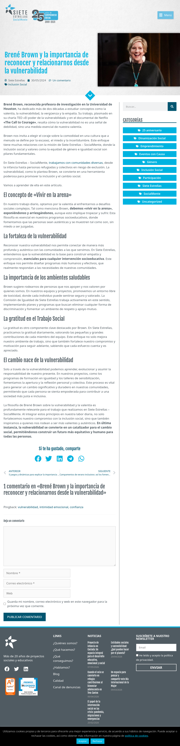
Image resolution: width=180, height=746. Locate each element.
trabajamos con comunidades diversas (75, 163)
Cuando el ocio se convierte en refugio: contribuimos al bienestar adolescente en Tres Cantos (96, 683)
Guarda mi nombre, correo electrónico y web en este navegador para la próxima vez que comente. (57, 604)
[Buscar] (172, 107)
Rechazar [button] (97, 741)
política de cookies (136, 735)
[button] (168, 15)
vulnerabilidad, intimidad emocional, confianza (50, 508)
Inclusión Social (17, 85)
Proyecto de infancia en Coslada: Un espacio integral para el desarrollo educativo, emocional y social (96, 654)
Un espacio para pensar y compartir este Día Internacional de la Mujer (120, 679)
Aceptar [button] (83, 741)
